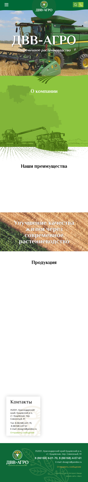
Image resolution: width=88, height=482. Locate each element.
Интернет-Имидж (75, 473)
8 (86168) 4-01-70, (23, 423)
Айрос (79, 476)
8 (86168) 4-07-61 (18, 426)
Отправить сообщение (22, 432)
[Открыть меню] (6, 4)
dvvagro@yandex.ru (27, 429)
